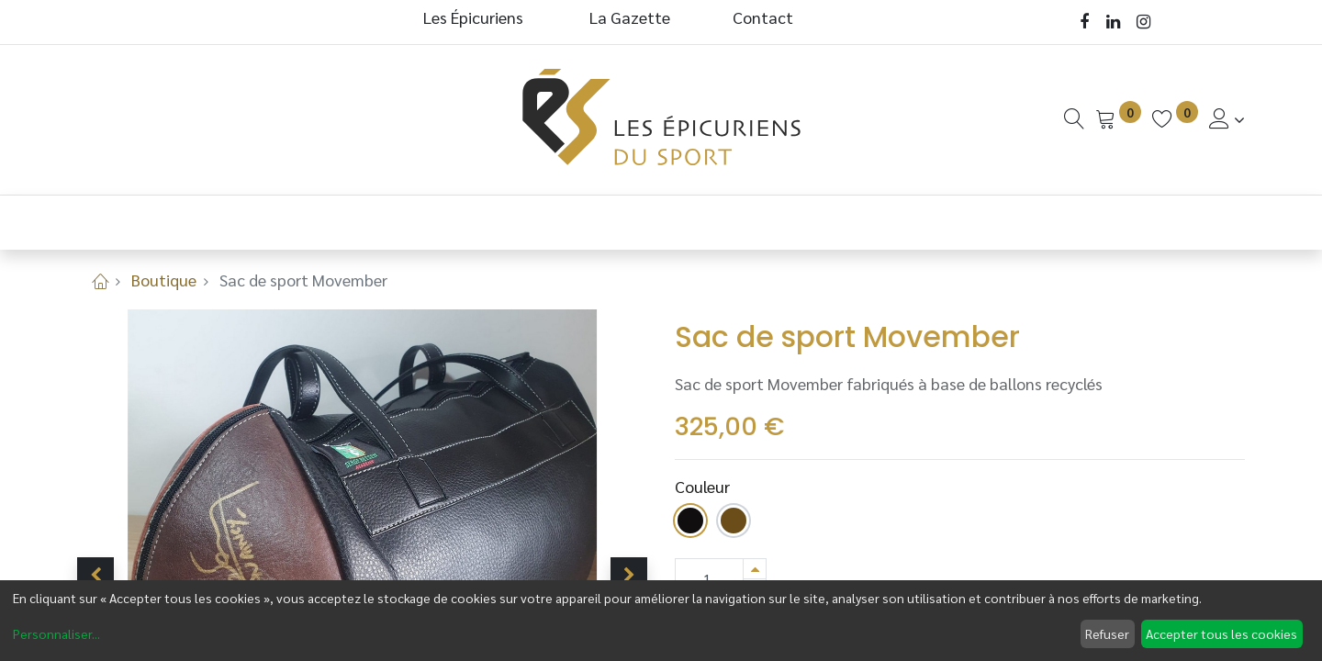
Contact (763, 17)
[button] (95, 575)
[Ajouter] (755, 568)
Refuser (1107, 633)
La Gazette (631, 17)
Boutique (163, 279)
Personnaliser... (56, 633)
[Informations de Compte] (1227, 118)
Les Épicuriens (473, 17)
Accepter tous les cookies (1221, 633)
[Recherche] (1074, 118)
